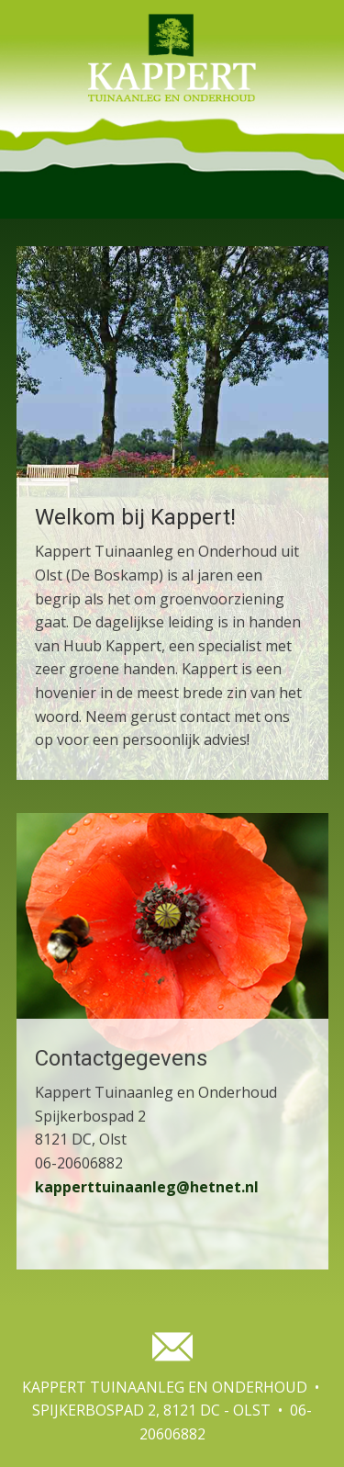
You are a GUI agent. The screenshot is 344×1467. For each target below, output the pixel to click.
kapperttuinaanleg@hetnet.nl (147, 1187)
